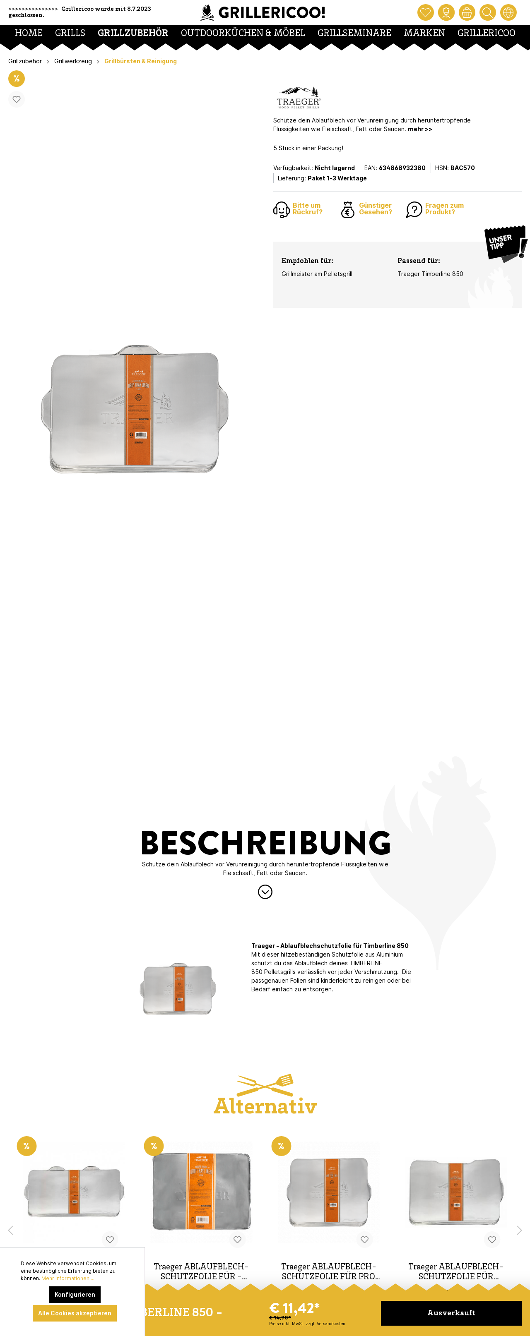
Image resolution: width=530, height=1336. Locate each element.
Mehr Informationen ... (67, 1278)
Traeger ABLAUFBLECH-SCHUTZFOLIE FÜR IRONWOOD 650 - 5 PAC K (456, 1273)
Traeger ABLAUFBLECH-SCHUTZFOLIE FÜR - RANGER (201, 1273)
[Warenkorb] (467, 12)
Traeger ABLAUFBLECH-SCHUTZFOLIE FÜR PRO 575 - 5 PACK (328, 1273)
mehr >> (420, 128)
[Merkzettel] (425, 12)
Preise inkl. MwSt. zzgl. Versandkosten (307, 1324)
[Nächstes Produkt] (519, 1230)
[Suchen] (487, 12)
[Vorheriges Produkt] (10, 1230)
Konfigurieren (75, 1294)
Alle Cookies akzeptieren (74, 1313)
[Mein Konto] (446, 12)
